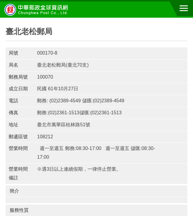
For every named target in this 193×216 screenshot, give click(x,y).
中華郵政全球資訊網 (37, 10)
